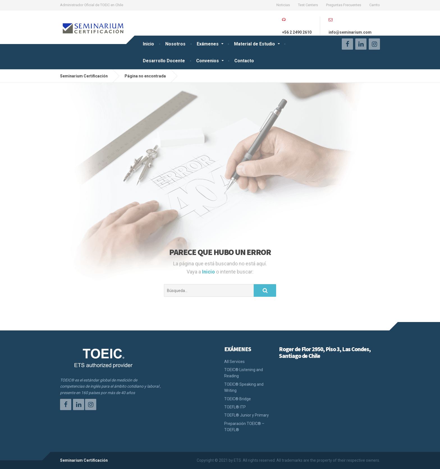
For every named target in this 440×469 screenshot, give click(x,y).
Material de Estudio (254, 44)
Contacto (244, 60)
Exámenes (208, 44)
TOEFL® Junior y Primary (246, 415)
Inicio (148, 44)
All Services (234, 361)
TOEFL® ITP (235, 407)
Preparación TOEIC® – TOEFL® (244, 426)
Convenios (207, 60)
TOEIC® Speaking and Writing (243, 387)
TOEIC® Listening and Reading (243, 372)
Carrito (374, 5)
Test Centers (308, 5)
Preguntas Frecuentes (343, 5)
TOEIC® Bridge (237, 399)
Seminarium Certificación (84, 460)
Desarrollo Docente (164, 60)
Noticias (283, 5)
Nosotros (175, 44)
